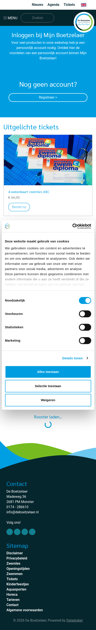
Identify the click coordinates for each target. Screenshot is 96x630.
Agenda (53, 5)
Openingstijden (18, 569)
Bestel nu (21, 206)
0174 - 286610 (17, 507)
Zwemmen (14, 574)
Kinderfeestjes (17, 584)
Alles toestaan (48, 372)
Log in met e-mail (48, 67)
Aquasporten (16, 589)
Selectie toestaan (48, 386)
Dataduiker (74, 620)
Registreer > (48, 97)
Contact (12, 605)
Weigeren (48, 400)
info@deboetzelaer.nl (22, 512)
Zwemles (13, 563)
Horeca (12, 594)
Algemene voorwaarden (24, 610)
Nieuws (37, 5)
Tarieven (13, 600)
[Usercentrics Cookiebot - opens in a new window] (72, 226)
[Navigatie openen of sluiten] (11, 17)
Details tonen (72, 358)
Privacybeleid (16, 558)
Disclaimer (14, 553)
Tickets (69, 5)
